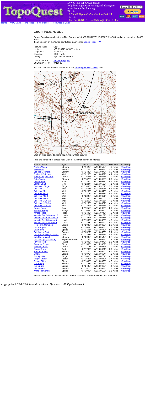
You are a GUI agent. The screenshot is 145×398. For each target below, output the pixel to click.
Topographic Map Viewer (86, 67)
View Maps (15, 23)
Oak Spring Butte (42, 232)
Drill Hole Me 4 (41, 198)
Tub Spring (39, 266)
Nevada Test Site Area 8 (45, 220)
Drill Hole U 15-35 (42, 205)
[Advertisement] (14, 78)
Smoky (37, 254)
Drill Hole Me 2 (41, 193)
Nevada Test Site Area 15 (46, 217)
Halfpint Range (41, 210)
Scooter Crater (41, 246)
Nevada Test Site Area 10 (46, 215)
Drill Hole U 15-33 (42, 203)
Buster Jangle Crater (43, 176)
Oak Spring (39, 230)
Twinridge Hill (40, 268)
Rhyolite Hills (40, 242)
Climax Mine (39, 181)
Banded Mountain (42, 172)
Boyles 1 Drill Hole (42, 174)
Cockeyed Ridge (41, 186)
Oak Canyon (40, 227)
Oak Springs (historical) (45, 239)
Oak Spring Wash (42, 237)
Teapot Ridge (40, 261)
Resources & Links (61, 23)
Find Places (43, 23)
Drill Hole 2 (39, 188)
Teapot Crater (40, 259)
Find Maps (29, 23)
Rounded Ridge (41, 244)
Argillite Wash (40, 167)
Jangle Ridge (40, 213)
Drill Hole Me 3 (41, 196)
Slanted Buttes (41, 251)
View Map (125, 167)
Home (4, 23)
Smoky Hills (39, 256)
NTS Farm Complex (43, 225)
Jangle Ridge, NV (92, 42)
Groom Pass (40, 208)
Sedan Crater (40, 249)
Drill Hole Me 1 (41, 191)
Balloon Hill (39, 169)
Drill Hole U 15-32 (42, 201)
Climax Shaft (40, 184)
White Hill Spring (42, 271)
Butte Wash (39, 179)
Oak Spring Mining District (46, 234)
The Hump (39, 263)
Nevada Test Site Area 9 (45, 222)
